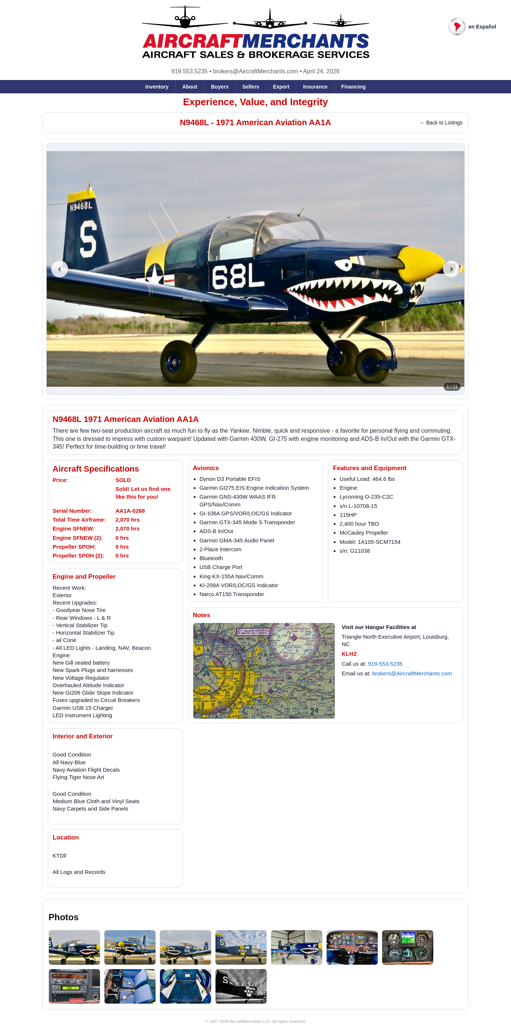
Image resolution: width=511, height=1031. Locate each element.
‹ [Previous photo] (59, 268)
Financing (353, 87)
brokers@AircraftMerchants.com (255, 71)
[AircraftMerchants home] (255, 32)
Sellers (250, 87)
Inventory (156, 87)
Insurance (315, 87)
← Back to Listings (441, 123)
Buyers (219, 87)
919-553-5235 (385, 664)
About (189, 87)
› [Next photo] (451, 268)
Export (281, 87)
